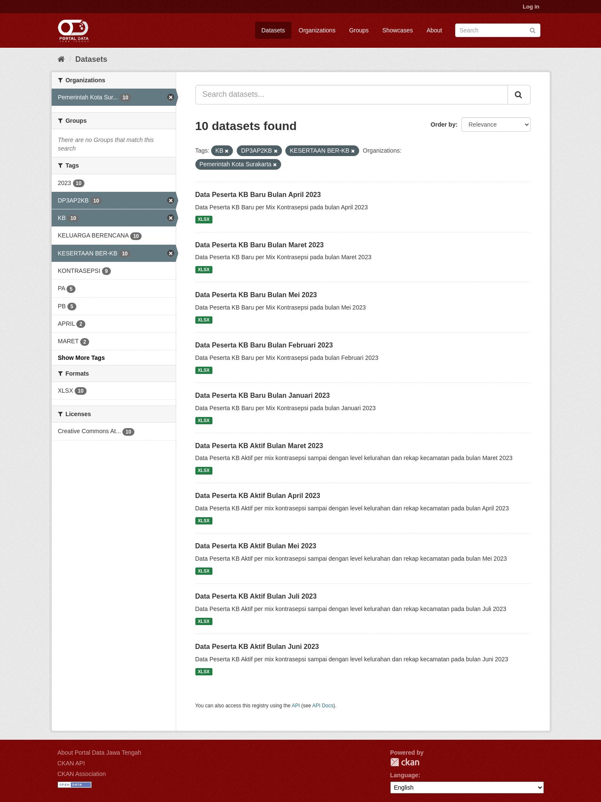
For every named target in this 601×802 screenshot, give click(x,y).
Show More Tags (81, 357)
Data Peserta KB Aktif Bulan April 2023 (257, 495)
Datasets (273, 30)
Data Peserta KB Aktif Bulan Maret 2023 (259, 445)
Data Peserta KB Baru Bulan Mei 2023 (256, 294)
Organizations (317, 30)
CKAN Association (82, 773)
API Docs (323, 706)
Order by (443, 124)
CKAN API (71, 763)
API (296, 706)
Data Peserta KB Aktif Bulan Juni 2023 (257, 646)
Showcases (397, 30)
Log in (531, 6)
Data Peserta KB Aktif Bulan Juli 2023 (256, 596)
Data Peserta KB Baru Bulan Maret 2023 (259, 245)
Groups (359, 30)
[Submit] (532, 29)
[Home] (61, 59)
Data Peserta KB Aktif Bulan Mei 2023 (255, 546)
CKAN (404, 762)
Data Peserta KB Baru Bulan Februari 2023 (264, 345)
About (434, 30)
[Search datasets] (497, 30)
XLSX (203, 219)
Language (404, 775)
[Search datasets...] (351, 94)
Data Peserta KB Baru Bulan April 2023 (258, 194)
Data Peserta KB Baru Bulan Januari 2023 (262, 395)
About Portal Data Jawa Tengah (100, 752)
